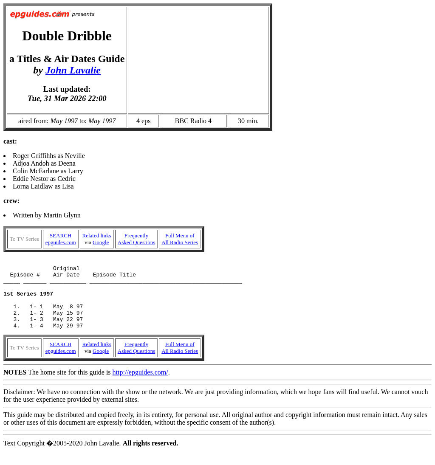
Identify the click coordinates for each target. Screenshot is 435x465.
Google (101, 242)
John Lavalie (73, 70)
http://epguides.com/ (140, 386)
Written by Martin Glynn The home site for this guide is (217, 300)
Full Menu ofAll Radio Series (179, 238)
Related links (96, 235)
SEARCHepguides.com (60, 238)
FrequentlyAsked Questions (136, 238)
